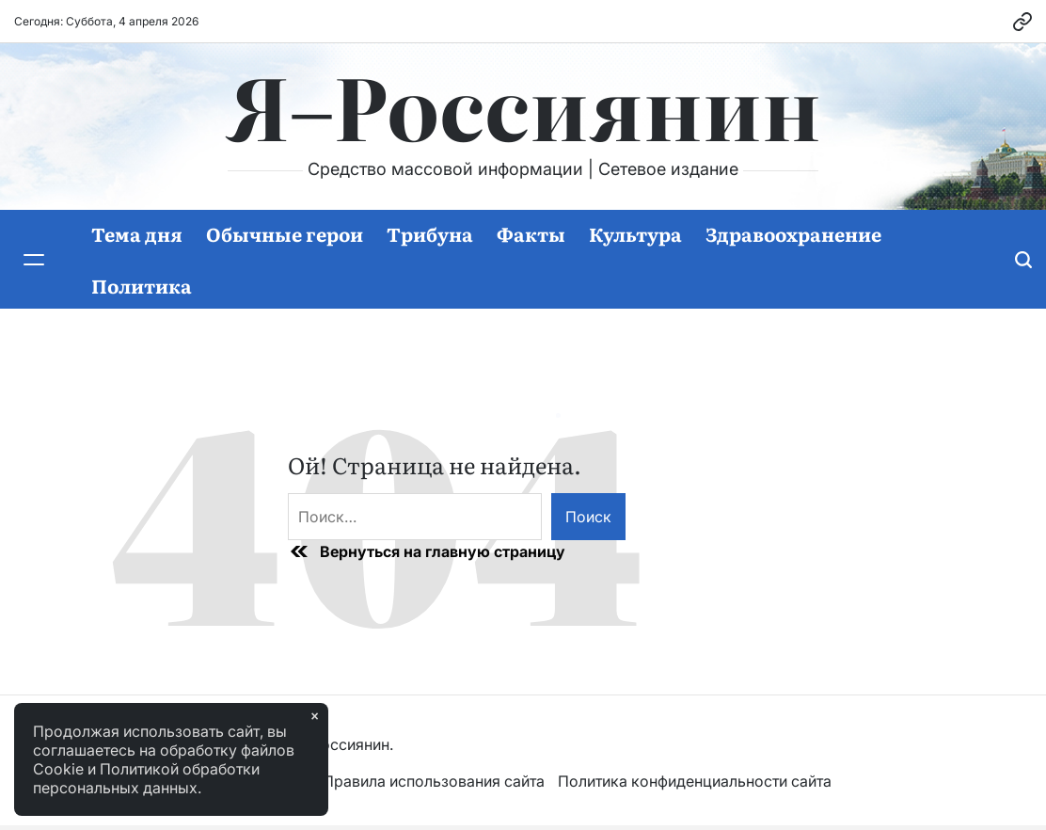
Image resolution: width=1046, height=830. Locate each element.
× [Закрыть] (315, 716)
